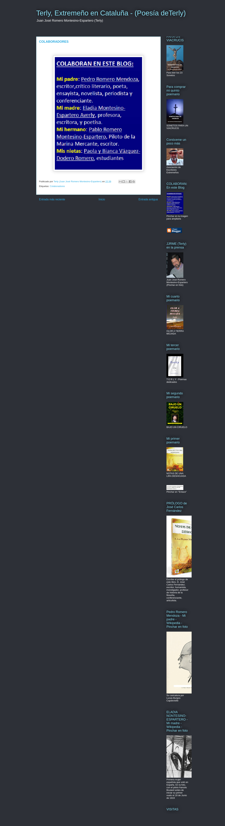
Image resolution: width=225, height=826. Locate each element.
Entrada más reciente (52, 199)
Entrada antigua (148, 199)
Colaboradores (57, 186)
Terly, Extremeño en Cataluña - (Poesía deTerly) (111, 13)
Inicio (102, 199)
